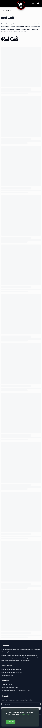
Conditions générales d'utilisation (11, 672)
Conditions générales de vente (11, 669)
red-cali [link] (8, 10)
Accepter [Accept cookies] (11, 721)
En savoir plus (24, 714)
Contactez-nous (6, 685)
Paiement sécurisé (7, 675)
